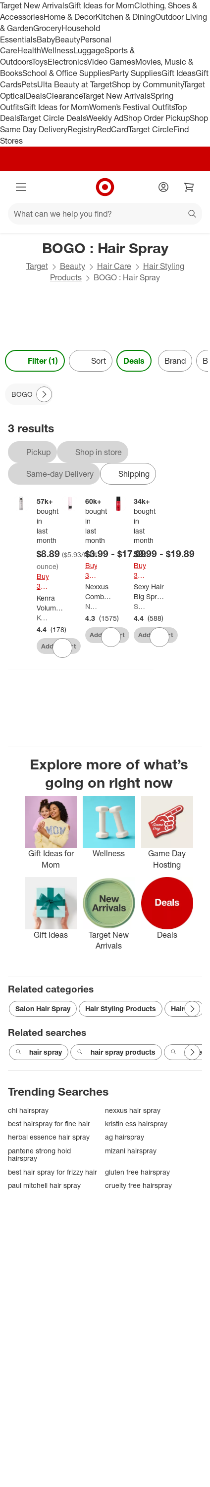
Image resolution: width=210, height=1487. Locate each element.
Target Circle (150, 129)
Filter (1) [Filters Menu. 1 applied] (35, 361)
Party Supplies (135, 73)
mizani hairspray (131, 1150)
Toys (40, 62)
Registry (82, 129)
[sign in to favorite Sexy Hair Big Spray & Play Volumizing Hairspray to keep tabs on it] (159, 637)
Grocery (47, 28)
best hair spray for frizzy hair (52, 1172)
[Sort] (90, 361)
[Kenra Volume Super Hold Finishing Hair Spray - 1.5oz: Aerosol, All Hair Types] (50, 603)
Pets (29, 84)
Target (37, 266)
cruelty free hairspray (138, 1185)
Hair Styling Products (120, 1008)
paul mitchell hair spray (44, 1185)
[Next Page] (44, 394)
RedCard (112, 129)
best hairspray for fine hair (49, 1123)
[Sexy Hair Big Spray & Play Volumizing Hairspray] (150, 592)
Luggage (89, 50)
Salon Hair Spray (42, 1008)
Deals (36, 96)
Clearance (64, 96)
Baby (46, 39)
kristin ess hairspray (136, 1123)
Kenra (43, 617)
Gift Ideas (178, 73)
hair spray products (116, 1052)
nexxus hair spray (132, 1110)
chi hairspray (28, 1110)
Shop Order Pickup (156, 118)
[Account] (163, 187)
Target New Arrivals (34, 5)
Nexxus (91, 606)
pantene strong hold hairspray (39, 1154)
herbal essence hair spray (49, 1137)
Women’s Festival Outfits (131, 107)
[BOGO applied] (29, 394)
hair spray (38, 1052)
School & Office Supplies (66, 73)
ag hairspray (124, 1137)
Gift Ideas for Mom (101, 5)
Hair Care (114, 266)
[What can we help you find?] (105, 214)
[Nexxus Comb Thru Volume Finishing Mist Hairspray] (100, 592)
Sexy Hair (140, 606)
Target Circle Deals (52, 118)
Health (29, 50)
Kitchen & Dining (125, 17)
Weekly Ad (104, 118)
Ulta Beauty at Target (74, 84)
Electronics (67, 62)
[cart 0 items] (189, 187)
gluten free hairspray (137, 1172)
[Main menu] (21, 187)
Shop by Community (147, 84)
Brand (175, 361)
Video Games (111, 62)
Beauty (67, 39)
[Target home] (105, 187)
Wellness (57, 50)
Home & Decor (70, 17)
